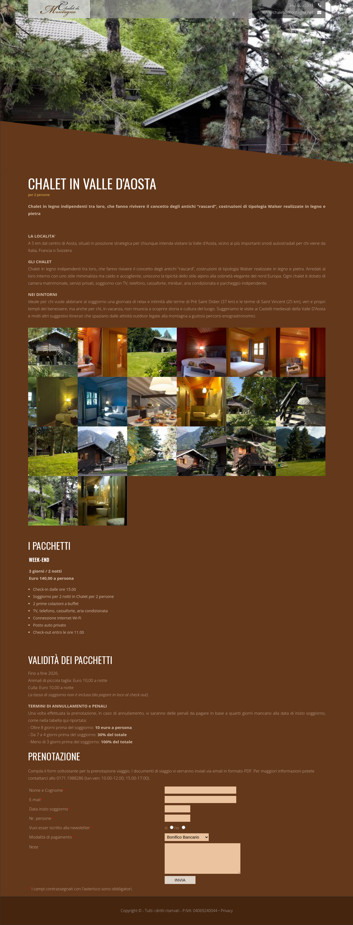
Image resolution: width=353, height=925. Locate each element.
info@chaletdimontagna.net (291, 12)
